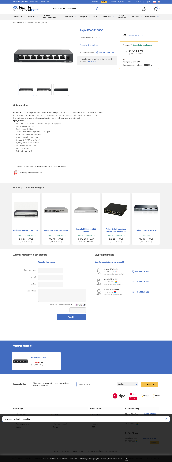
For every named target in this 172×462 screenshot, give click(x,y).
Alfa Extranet (25, 8)
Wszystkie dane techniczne (90, 45)
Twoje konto (97, 421)
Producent (62, 166)
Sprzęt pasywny (122, 17)
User (145, 9)
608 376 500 (142, 292)
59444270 (112, 271)
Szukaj (97, 8)
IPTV (95, 17)
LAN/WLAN (17, 17)
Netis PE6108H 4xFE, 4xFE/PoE (26, 230)
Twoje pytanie (31, 291)
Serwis (55, 427)
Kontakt (95, 2)
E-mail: (33, 277)
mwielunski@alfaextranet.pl (114, 274)
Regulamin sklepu (60, 421)
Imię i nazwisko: (30, 270)
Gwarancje (20, 421)
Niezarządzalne (41, 23)
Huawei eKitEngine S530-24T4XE (86, 230)
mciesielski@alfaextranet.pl (113, 284)
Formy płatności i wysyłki (25, 417)
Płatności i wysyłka (117, 2)
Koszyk (155, 6)
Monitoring (150, 17)
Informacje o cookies (61, 424)
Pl (154, 2)
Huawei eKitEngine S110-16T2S (56, 230)
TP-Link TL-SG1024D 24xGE (146, 230)
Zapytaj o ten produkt (135, 35)
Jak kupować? (21, 414)
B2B (103, 2)
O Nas (55, 414)
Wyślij (71, 317)
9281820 (111, 292)
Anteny (135, 17)
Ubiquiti (83, 17)
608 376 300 (142, 271)
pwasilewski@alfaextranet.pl (114, 294)
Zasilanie (107, 17)
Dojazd (18, 427)
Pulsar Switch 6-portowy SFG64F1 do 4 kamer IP (116, 230)
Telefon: (33, 284)
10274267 (112, 282)
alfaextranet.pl (18, 23)
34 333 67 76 (42, 2)
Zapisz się (150, 384)
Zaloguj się (96, 414)
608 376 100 (142, 282)
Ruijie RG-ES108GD (39, 358)
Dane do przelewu (22, 424)
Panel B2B (92, 61)
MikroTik (69, 17)
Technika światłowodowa (49, 17)
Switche (31, 17)
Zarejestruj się (97, 417)
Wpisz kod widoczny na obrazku (61, 305)
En (159, 2)
